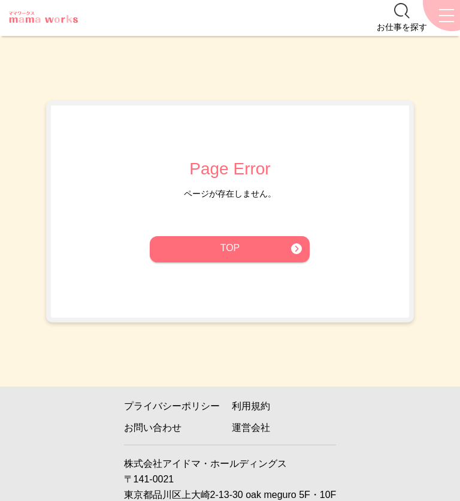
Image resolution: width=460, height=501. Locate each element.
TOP (230, 248)
